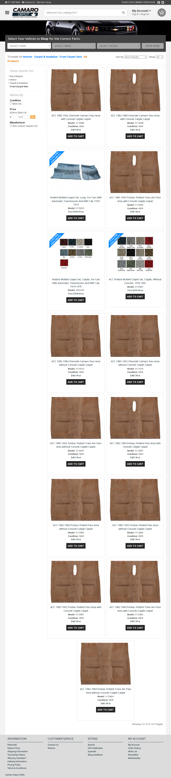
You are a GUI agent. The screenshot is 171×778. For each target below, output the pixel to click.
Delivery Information (17, 761)
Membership (134, 758)
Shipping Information (18, 751)
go (32, 117)
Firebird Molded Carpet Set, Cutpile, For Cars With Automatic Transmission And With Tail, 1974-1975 (76, 283)
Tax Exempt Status (16, 755)
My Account (134, 745)
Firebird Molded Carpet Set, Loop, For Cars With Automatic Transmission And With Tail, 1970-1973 (76, 201)
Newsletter (133, 755)
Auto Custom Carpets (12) (24, 125)
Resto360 (12, 745)
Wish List (132, 751)
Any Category (16, 76)
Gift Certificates (95, 748)
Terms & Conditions (17, 768)
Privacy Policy (14, 765)
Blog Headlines (95, 755)
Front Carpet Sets (71, 56)
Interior (27, 56)
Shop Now (153, 45)
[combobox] (29, 46)
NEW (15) (16, 103)
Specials (92, 751)
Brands (91, 745)
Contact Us (28, 2)
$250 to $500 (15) (18, 112)
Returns (51, 748)
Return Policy (14, 748)
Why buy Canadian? (17, 758)
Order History (134, 748)
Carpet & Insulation (46, 56)
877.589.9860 (12, 2)
